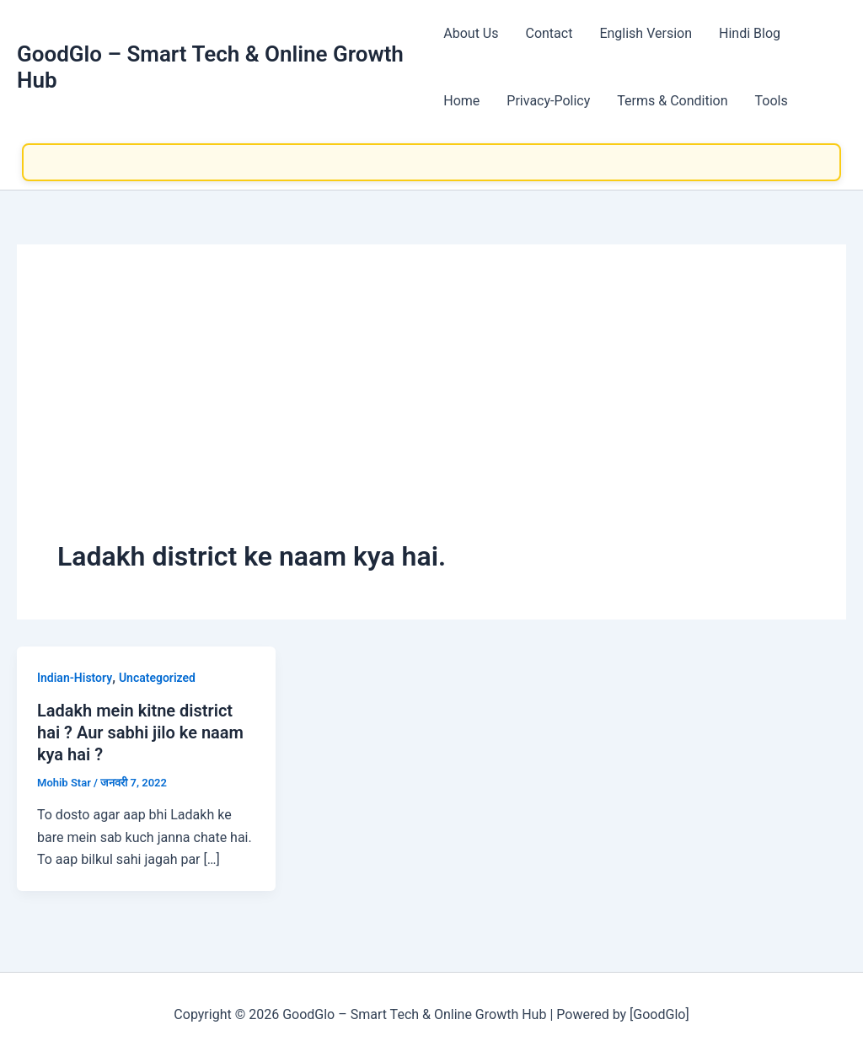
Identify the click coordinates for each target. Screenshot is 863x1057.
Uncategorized (157, 677)
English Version (645, 33)
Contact (548, 33)
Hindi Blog (749, 33)
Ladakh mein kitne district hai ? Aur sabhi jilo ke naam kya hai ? (140, 732)
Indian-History (74, 677)
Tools (771, 101)
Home (461, 101)
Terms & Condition (672, 101)
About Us (470, 33)
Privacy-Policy (548, 101)
